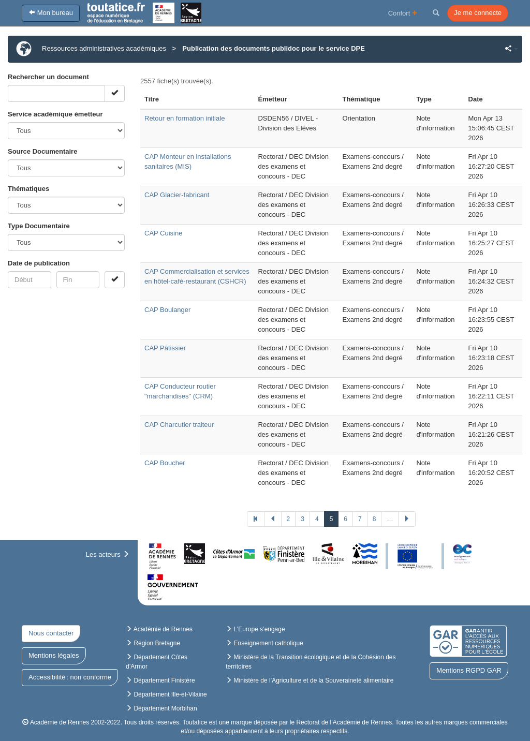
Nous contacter (50, 633)
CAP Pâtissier (165, 348)
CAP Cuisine (163, 233)
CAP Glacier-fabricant (176, 195)
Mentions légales (53, 655)
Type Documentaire (39, 226)
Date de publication (39, 263)
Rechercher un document (48, 77)
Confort (403, 13)
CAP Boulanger (167, 310)
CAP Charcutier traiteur (179, 424)
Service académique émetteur (55, 114)
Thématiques (28, 188)
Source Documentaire (42, 151)
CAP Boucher (164, 463)
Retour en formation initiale (184, 118)
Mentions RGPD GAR (469, 670)
